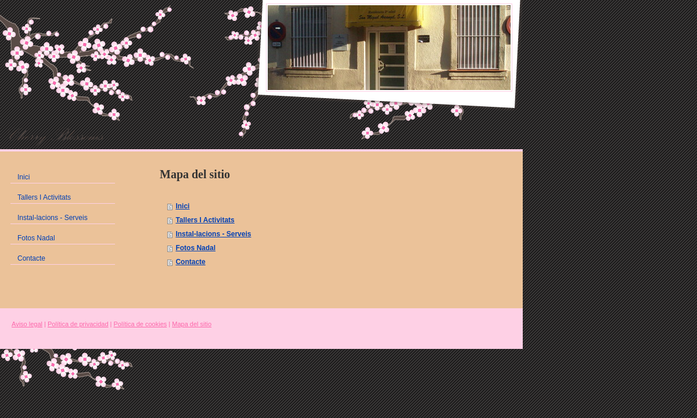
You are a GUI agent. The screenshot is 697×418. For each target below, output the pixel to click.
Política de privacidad (78, 323)
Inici (182, 206)
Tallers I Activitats (204, 220)
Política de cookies (140, 323)
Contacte (190, 262)
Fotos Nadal (195, 248)
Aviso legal (27, 323)
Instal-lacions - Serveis (213, 234)
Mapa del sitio (191, 323)
